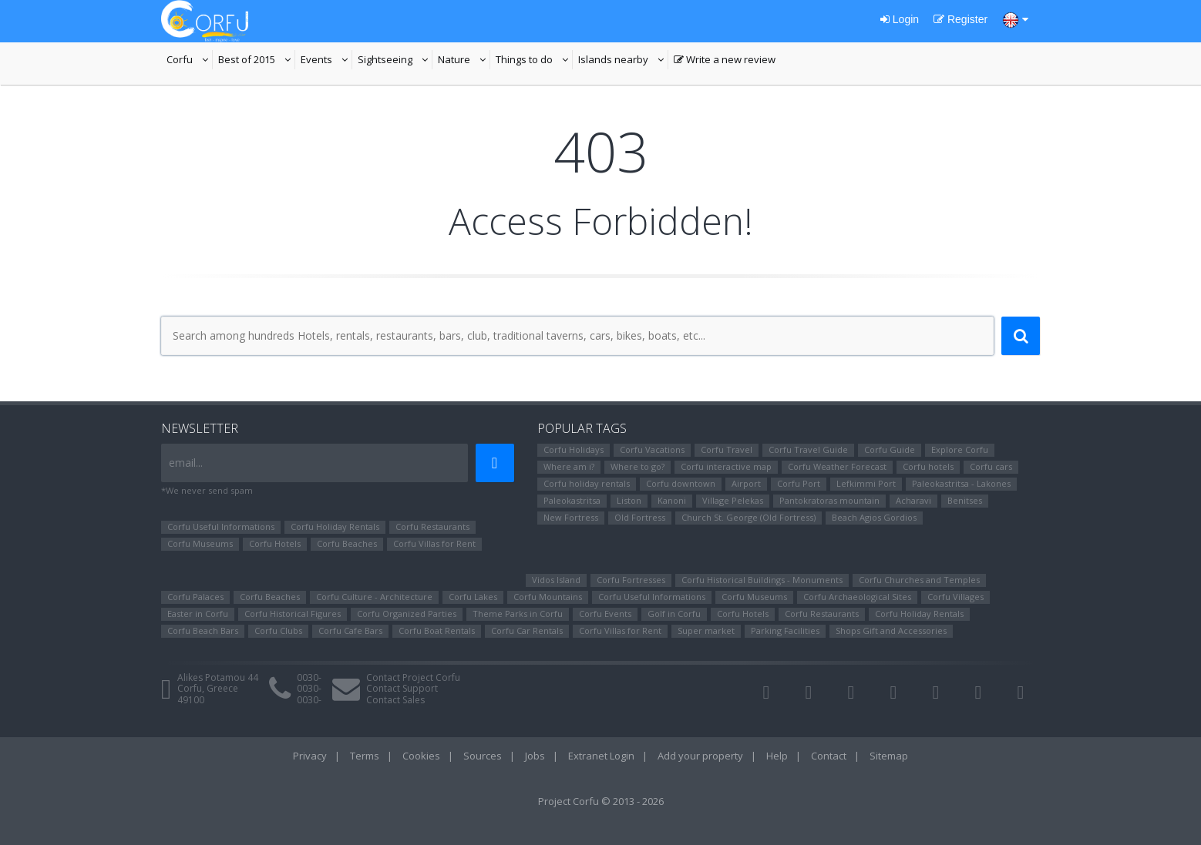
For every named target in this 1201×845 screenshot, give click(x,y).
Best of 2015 (256, 60)
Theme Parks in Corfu (518, 613)
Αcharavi (913, 500)
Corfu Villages (955, 596)
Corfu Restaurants (432, 526)
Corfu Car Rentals (527, 630)
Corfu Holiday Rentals (335, 526)
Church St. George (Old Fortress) (748, 517)
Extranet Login (601, 756)
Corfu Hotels (275, 543)
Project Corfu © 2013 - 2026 (601, 801)
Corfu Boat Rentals (437, 630)
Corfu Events (605, 613)
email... (186, 462)
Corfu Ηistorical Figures (292, 613)
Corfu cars (991, 466)
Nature (464, 60)
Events (326, 60)
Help (777, 756)
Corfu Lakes (473, 596)
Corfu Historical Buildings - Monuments (762, 579)
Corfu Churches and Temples (919, 579)
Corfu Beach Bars (202, 630)
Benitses (964, 500)
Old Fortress (639, 517)
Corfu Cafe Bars (350, 630)
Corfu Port (798, 483)
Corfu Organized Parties (406, 613)
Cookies (421, 756)
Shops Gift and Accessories (891, 630)
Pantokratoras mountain (829, 500)
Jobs (535, 756)
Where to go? (637, 466)
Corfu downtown (680, 483)
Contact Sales (395, 699)
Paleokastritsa (571, 500)
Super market (706, 630)
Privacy (310, 756)
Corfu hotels (928, 466)
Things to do (534, 60)
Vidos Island (556, 579)
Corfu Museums (200, 543)
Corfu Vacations (652, 449)
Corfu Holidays (573, 449)
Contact (828, 756)
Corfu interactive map (726, 466)
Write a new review (724, 60)
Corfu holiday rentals (586, 483)
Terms (364, 756)
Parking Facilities (785, 630)
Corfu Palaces (195, 596)
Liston (629, 500)
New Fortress (570, 517)
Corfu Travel (726, 449)
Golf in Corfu (674, 613)
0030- (309, 677)
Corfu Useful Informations (220, 526)
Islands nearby (623, 60)
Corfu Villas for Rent (434, 543)
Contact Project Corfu (413, 677)
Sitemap (889, 756)
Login (899, 19)
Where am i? (568, 466)
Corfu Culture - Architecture (374, 596)
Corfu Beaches (347, 543)
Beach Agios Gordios (874, 517)
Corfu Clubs (278, 630)
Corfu (190, 60)
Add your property (700, 756)
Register (960, 19)
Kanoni (672, 500)
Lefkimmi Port (866, 483)
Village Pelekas (732, 500)
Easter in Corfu (197, 613)
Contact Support (402, 688)
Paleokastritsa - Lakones (961, 483)
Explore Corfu (959, 449)
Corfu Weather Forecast (837, 466)
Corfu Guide (889, 449)
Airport (746, 483)
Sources (482, 756)
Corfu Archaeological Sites (857, 596)
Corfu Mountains (547, 596)
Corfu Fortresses (631, 579)
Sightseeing (395, 60)
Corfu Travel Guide (808, 449)
